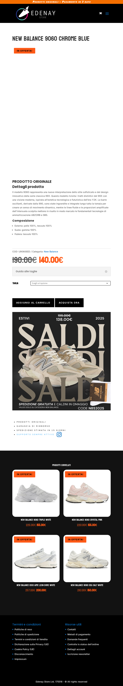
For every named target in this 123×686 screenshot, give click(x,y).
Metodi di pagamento (78, 634)
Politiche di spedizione (27, 634)
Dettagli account (76, 649)
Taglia (15, 283)
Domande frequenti (77, 639)
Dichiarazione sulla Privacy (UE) (32, 644)
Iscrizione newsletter (78, 654)
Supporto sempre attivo (36, 434)
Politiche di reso (23, 629)
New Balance (51, 251)
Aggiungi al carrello (33, 302)
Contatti (71, 629)
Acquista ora (69, 302)
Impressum (20, 659)
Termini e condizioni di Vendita (31, 639)
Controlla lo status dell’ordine (83, 644)
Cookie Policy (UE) (24, 649)
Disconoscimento (24, 654)
